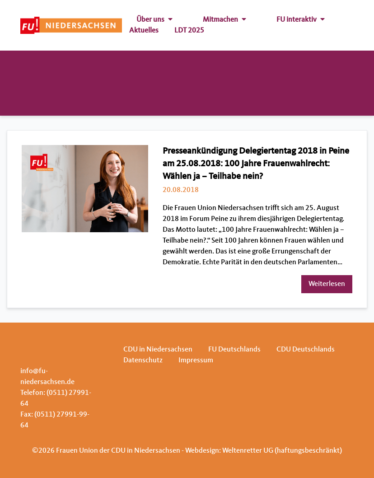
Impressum (195, 360)
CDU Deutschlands (305, 349)
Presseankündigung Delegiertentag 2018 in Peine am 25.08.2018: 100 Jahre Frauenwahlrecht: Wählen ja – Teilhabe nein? (256, 164)
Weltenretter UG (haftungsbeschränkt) (282, 451)
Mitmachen (224, 19)
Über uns (154, 19)
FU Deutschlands (234, 349)
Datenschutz (143, 360)
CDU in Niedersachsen (157, 349)
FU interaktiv (300, 19)
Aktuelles (144, 30)
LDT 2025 (189, 30)
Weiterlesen (327, 284)
